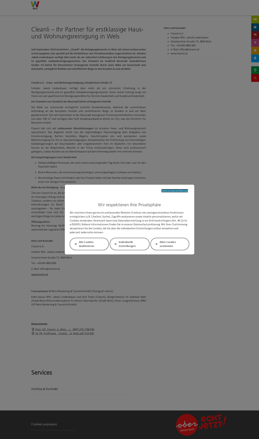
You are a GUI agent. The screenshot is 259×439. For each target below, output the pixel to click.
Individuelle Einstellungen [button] (127, 244)
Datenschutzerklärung (174, 190)
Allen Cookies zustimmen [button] (168, 244)
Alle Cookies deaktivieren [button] (86, 244)
